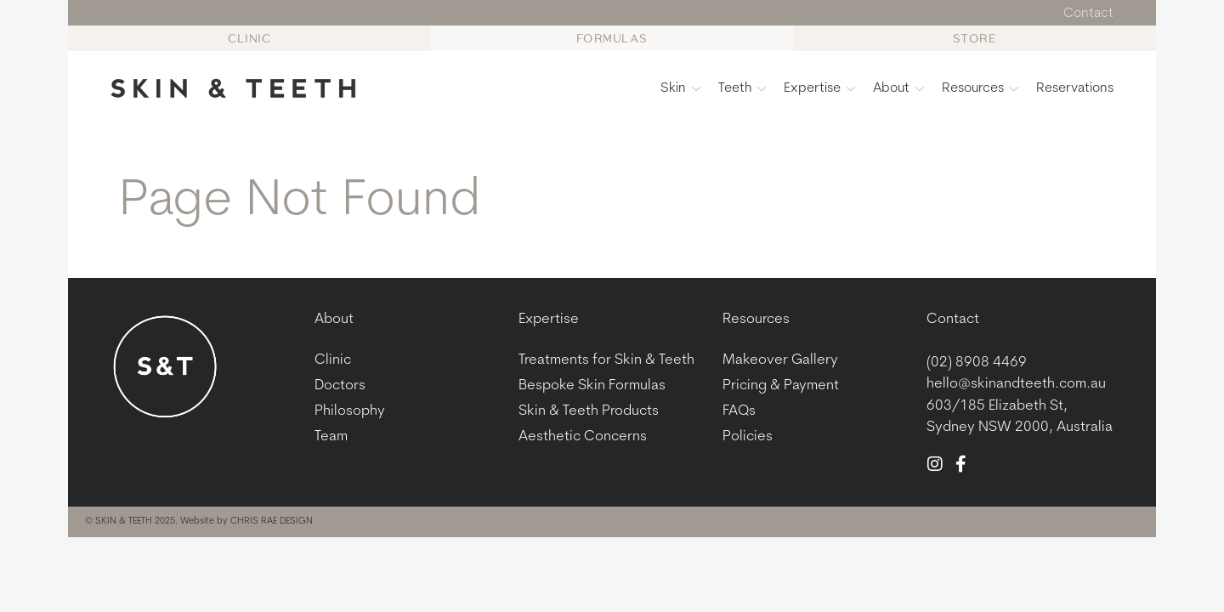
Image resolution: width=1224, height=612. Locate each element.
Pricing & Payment (780, 385)
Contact (952, 319)
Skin (680, 88)
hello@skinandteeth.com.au (1016, 384)
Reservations (1075, 88)
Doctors (340, 385)
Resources (980, 88)
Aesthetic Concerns (582, 436)
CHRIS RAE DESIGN (271, 521)
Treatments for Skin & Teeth (606, 360)
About (898, 88)
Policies (747, 436)
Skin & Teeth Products (588, 411)
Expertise (819, 88)
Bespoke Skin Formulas (592, 385)
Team (331, 436)
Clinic (332, 360)
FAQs (739, 411)
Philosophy (349, 411)
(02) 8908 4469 (976, 362)
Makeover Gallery (780, 360)
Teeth (742, 88)
